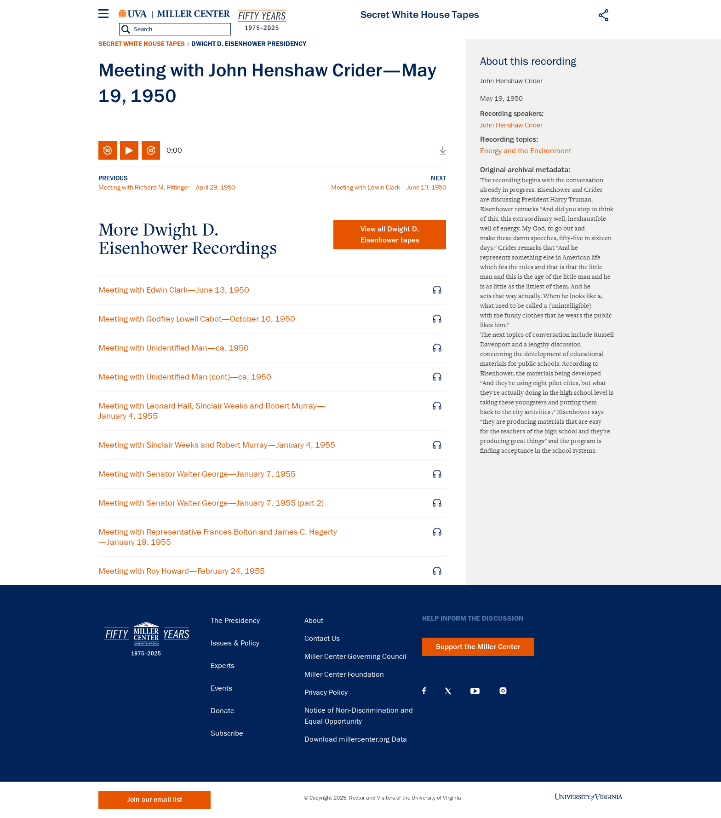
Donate (223, 710)
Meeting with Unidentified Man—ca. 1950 (173, 348)
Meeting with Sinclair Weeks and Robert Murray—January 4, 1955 (216, 445)
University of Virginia (133, 13)
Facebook (424, 691)
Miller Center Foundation (344, 674)
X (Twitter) (448, 691)
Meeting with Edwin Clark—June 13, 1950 (388, 187)
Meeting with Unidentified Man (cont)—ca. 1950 (184, 377)
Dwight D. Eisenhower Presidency (248, 44)
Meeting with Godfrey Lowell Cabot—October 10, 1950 (196, 319)
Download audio (443, 150)
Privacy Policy (326, 692)
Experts (223, 665)
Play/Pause (129, 150)
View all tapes (389, 235)
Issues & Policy (235, 643)
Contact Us (322, 638)
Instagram (503, 691)
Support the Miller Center (478, 646)
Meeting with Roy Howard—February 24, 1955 (181, 571)
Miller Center (193, 13)
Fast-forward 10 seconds (151, 150)
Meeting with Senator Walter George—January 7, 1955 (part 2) (211, 503)
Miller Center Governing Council (355, 656)
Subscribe (227, 733)
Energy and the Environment (525, 151)
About (313, 620)
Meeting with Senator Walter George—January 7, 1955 (197, 474)
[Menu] (105, 15)
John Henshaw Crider (511, 125)
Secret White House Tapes (141, 44)
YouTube (475, 691)
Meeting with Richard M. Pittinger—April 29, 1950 (166, 187)
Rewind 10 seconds (107, 150)
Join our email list (154, 799)
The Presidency (235, 620)
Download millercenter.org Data (355, 739)
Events (221, 688)
